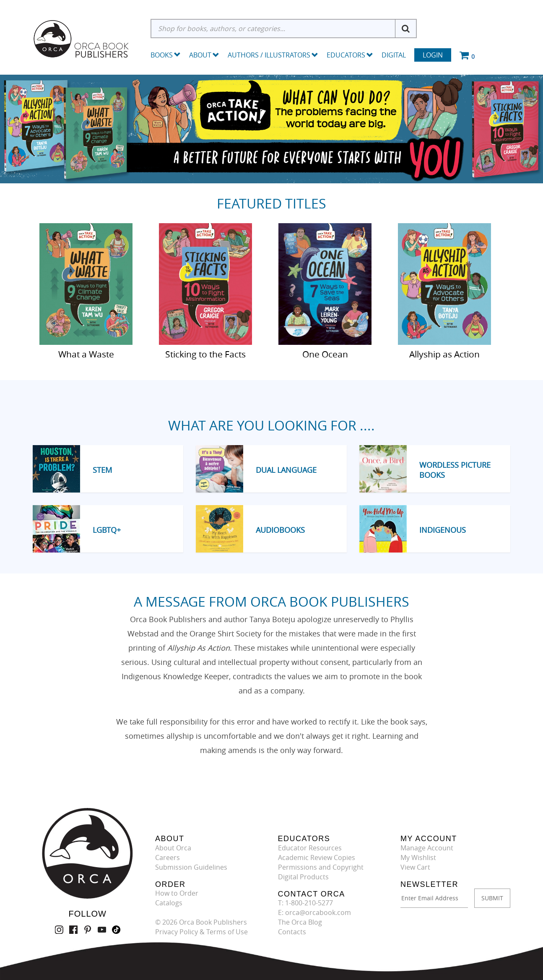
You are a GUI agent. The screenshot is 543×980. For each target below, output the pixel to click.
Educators (350, 55)
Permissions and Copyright (321, 867)
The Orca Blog (300, 922)
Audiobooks (280, 530)
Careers (167, 857)
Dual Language (286, 470)
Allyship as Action (444, 353)
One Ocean (325, 353)
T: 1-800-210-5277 (305, 902)
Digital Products (303, 876)
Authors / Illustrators (273, 55)
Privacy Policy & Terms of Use (201, 931)
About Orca (173, 847)
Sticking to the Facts (205, 353)
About (204, 55)
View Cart (415, 867)
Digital (394, 55)
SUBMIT (492, 898)
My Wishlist (418, 857)
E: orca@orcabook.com (314, 912)
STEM (102, 470)
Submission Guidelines (191, 867)
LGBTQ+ (107, 530)
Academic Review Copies (316, 857)
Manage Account (426, 847)
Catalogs (168, 902)
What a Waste (86, 353)
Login (433, 55)
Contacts (292, 931)
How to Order (176, 893)
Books (162, 55)
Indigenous (442, 530)
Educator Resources (310, 847)
